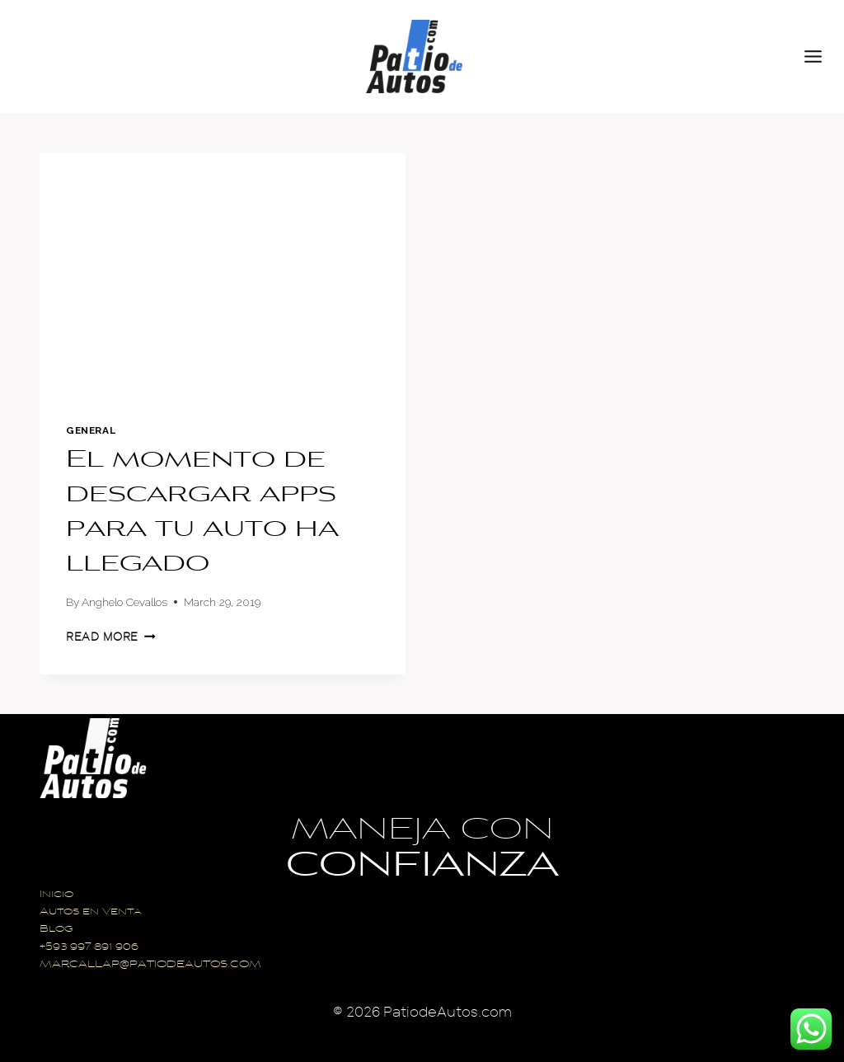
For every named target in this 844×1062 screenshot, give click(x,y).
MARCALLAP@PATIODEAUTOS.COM (150, 965)
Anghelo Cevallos (124, 602)
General (90, 430)
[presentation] (223, 275)
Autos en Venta (91, 912)
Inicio (56, 895)
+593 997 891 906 (89, 947)
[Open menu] (820, 56)
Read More (111, 637)
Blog (56, 929)
